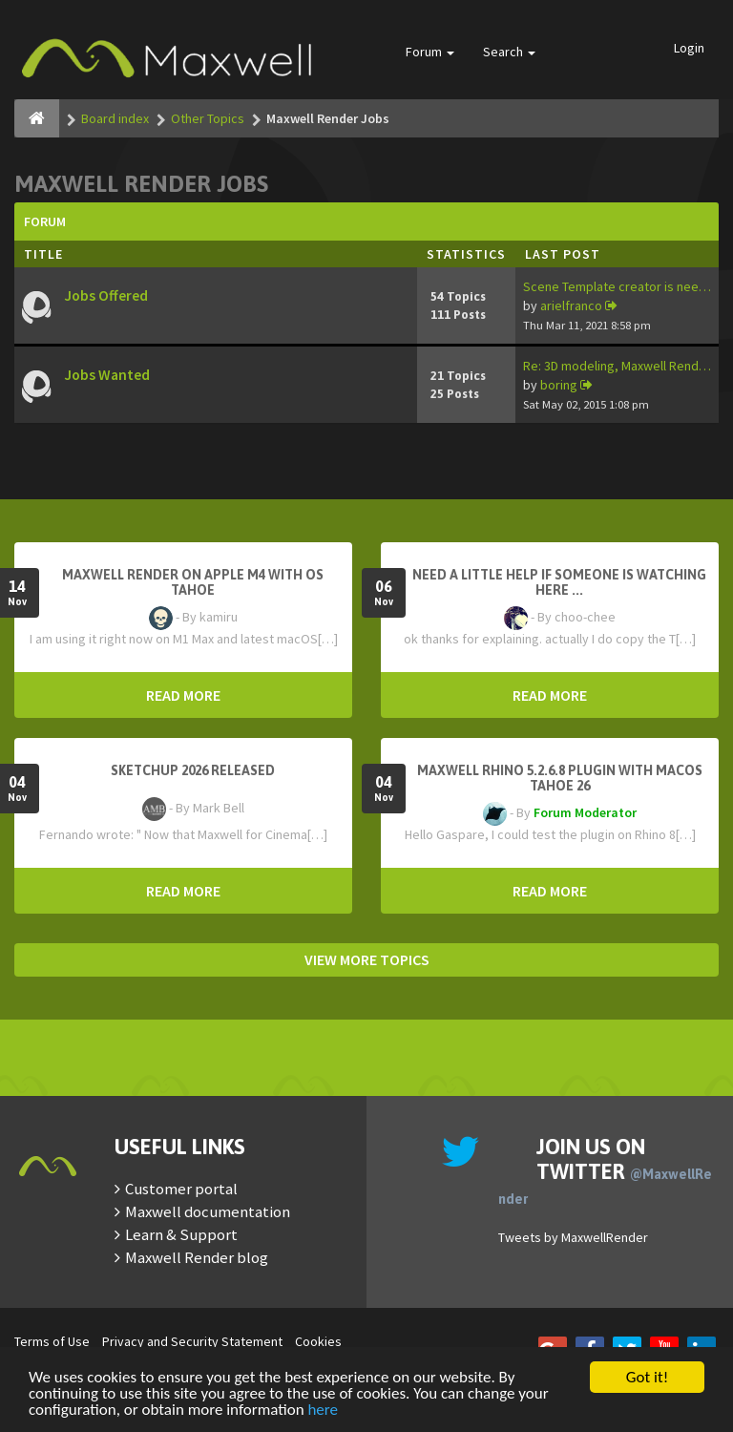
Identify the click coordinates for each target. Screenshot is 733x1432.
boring (558, 384)
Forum (430, 51)
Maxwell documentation (207, 1211)
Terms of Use (52, 1341)
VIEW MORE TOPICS (366, 959)
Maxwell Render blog (196, 1257)
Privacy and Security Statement (192, 1341)
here (322, 1410)
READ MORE (183, 695)
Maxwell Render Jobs (141, 184)
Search (509, 51)
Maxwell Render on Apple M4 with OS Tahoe (193, 582)
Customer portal (181, 1188)
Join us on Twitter (605, 1170)
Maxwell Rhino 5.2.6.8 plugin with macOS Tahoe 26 (559, 778)
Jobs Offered (106, 295)
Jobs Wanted (107, 375)
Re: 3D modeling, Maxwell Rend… (617, 365)
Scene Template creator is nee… (617, 286)
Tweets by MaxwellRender (573, 1237)
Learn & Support (181, 1234)
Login (689, 47)
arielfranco (571, 305)
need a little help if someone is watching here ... (559, 582)
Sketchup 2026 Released (193, 770)
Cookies (318, 1341)
